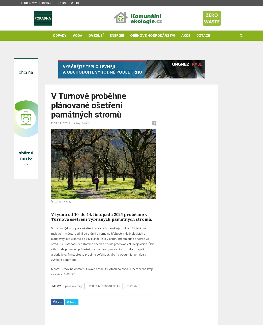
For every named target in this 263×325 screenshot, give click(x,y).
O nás (75, 3)
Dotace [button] (203, 35)
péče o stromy (74, 286)
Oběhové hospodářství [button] (152, 35)
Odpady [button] (60, 35)
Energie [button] (117, 35)
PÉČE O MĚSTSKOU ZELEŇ (104, 286)
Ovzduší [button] (96, 35)
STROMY (132, 286)
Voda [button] (77, 35)
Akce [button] (185, 35)
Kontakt (47, 3)
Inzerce (62, 3)
